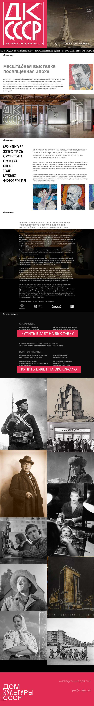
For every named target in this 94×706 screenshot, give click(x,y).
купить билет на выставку (47, 333)
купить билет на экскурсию (49, 369)
